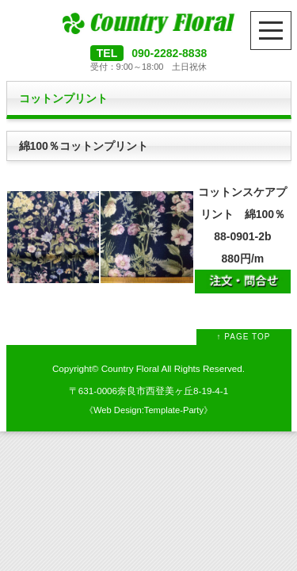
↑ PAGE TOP (244, 336)
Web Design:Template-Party (148, 410)
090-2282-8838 (169, 53)
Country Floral (130, 368)
